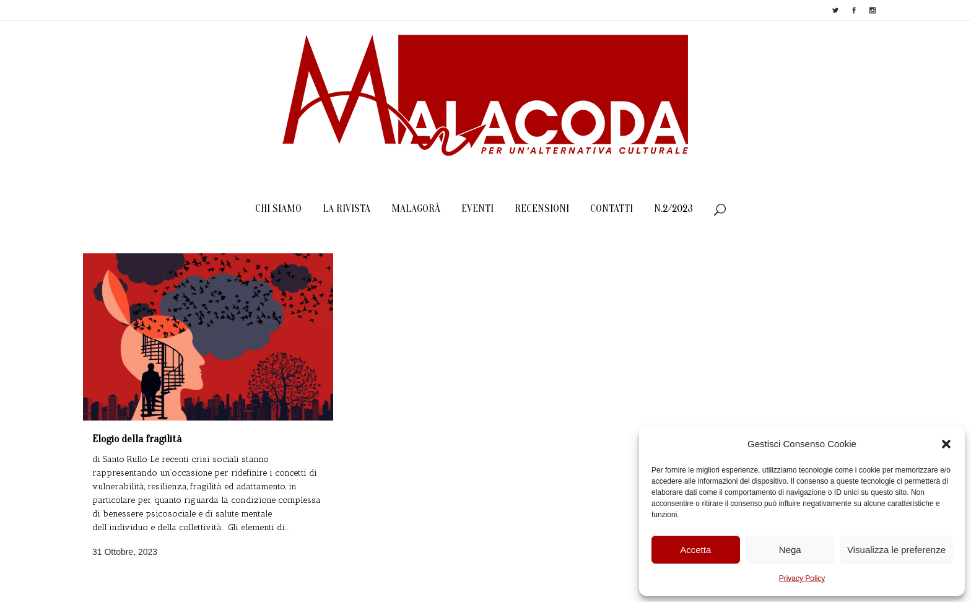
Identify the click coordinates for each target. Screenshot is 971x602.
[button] (946, 444)
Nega (790, 549)
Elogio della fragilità (136, 439)
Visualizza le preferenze (896, 549)
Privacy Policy (802, 578)
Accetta (695, 549)
